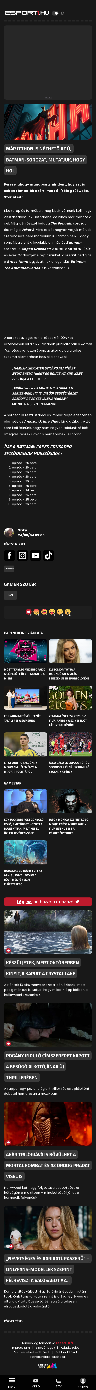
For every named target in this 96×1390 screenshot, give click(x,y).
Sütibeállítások (67, 1352)
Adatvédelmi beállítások (31, 1352)
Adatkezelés (70, 1347)
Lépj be (24, 902)
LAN (10, 595)
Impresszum (21, 1347)
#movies (9, 568)
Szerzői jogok (45, 1347)
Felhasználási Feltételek (48, 1357)
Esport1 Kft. (65, 1343)
